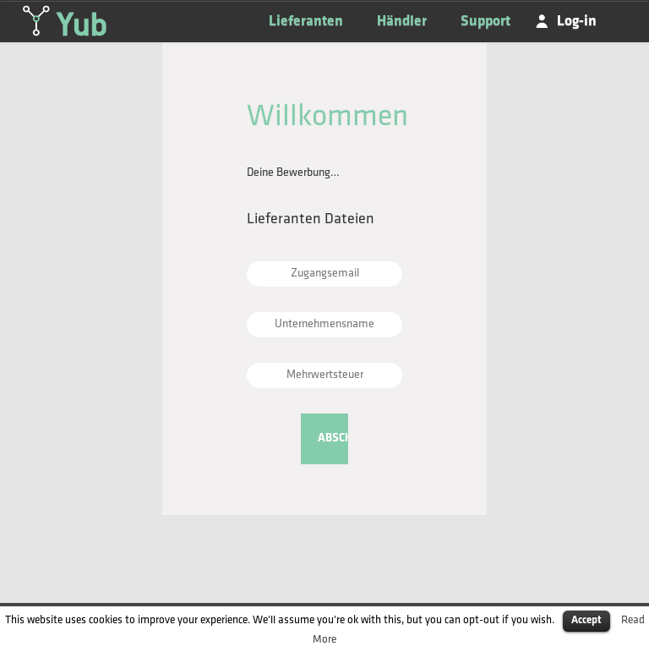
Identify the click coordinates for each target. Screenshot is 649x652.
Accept (586, 620)
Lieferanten (306, 21)
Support (485, 21)
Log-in (577, 21)
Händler (402, 21)
